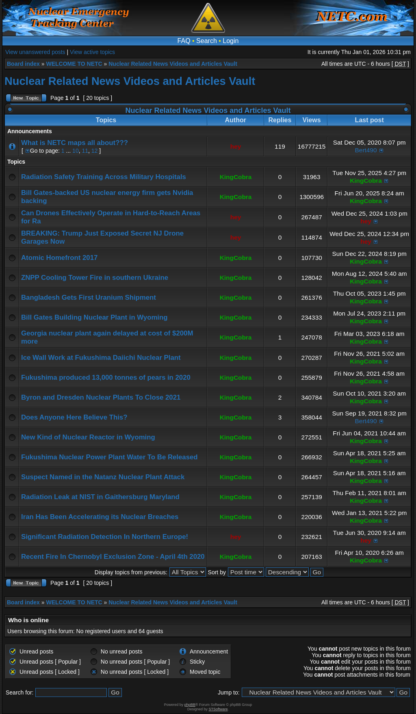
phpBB (189, 705)
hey (235, 146)
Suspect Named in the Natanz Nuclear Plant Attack (102, 477)
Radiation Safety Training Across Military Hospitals (103, 177)
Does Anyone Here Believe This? (74, 417)
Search (206, 40)
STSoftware (218, 709)
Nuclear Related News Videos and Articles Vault (172, 64)
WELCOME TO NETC (74, 64)
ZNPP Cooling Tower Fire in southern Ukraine (94, 277)
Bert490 (366, 150)
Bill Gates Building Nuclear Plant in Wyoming (94, 317)
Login (230, 40)
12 (94, 150)
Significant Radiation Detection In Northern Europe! (104, 537)
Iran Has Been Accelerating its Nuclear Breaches (99, 517)
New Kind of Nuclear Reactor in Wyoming (88, 437)
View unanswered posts (35, 52)
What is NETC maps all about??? (74, 143)
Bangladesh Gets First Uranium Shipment (88, 297)
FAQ (184, 40)
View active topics (92, 52)
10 (75, 150)
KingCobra (236, 176)
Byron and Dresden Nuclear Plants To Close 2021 (100, 397)
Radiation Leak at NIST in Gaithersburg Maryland (100, 497)
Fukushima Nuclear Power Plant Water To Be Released (109, 457)
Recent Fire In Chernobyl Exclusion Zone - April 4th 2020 (113, 556)
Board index (23, 64)
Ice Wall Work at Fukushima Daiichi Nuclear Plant (101, 357)
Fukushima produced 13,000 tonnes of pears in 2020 (106, 377)
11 (85, 150)
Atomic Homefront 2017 (59, 258)
